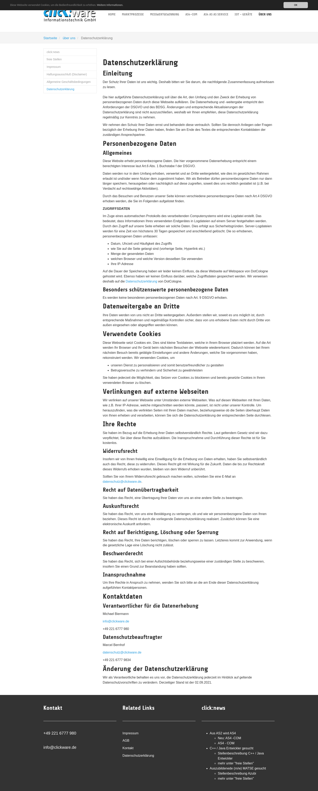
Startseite (50, 38)
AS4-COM (191, 8)
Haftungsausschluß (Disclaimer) (67, 74)
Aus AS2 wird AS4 (223, 733)
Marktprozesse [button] (133, 8)
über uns (69, 38)
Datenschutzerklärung (60, 89)
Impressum (54, 66)
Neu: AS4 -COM (229, 738)
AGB (125, 740)
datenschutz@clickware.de (122, 481)
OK (295, 5)
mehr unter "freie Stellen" (236, 763)
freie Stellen (54, 59)
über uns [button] (265, 8)
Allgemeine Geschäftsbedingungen (69, 81)
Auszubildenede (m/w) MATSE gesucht (238, 768)
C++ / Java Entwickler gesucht (231, 748)
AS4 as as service (216, 8)
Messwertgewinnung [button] (164, 8)
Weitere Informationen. (110, 5)
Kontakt (127, 748)
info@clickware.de (116, 621)
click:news (53, 52)
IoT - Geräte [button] (243, 8)
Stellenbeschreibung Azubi (237, 773)
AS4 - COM (226, 743)
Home (112, 8)
